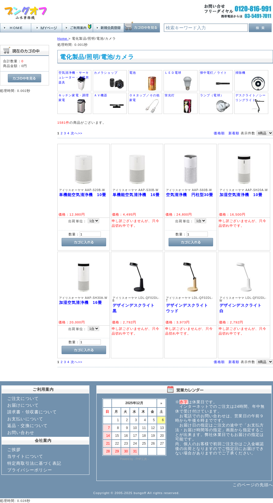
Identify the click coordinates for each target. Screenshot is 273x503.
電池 (132, 72)
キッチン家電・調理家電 (73, 98)
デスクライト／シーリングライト (250, 98)
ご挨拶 (14, 449)
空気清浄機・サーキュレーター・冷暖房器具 (73, 77)
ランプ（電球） (212, 95)
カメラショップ (106, 72)
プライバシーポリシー (29, 470)
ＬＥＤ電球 (173, 72)
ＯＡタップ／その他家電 (144, 98)
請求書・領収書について (32, 411)
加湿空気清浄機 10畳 (241, 194)
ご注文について (23, 398)
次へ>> (76, 133)
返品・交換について (27, 425)
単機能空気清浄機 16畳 (136, 194)
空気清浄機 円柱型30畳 (189, 194)
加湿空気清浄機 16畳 (80, 302)
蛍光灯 (170, 95)
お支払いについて (25, 418)
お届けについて (23, 405)
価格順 (219, 133)
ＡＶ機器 (101, 95)
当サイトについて (25, 456)
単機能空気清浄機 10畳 (82, 194)
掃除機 (240, 72)
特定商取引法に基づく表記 (34, 463)
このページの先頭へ (253, 484)
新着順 (233, 133)
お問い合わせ (20, 432)
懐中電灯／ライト (213, 72)
